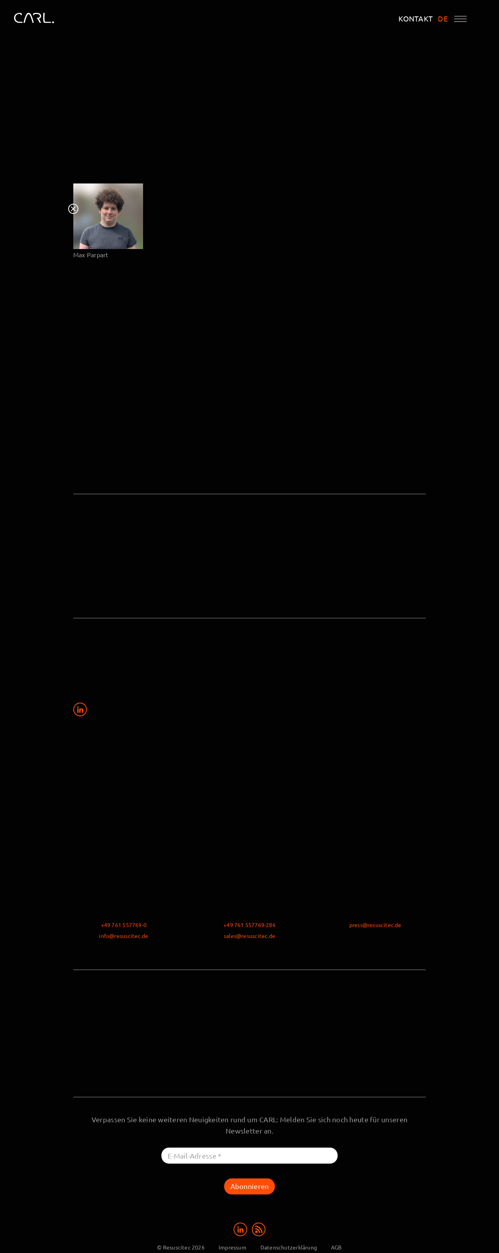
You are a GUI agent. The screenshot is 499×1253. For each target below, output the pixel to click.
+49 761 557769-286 (249, 924)
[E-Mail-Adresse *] (249, 1156)
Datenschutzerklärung (288, 1247)
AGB (336, 1247)
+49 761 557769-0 (124, 924)
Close (73, 209)
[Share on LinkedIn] (80, 709)
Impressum (232, 1247)
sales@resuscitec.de (249, 935)
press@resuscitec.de (375, 924)
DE (443, 18)
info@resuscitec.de (123, 935)
